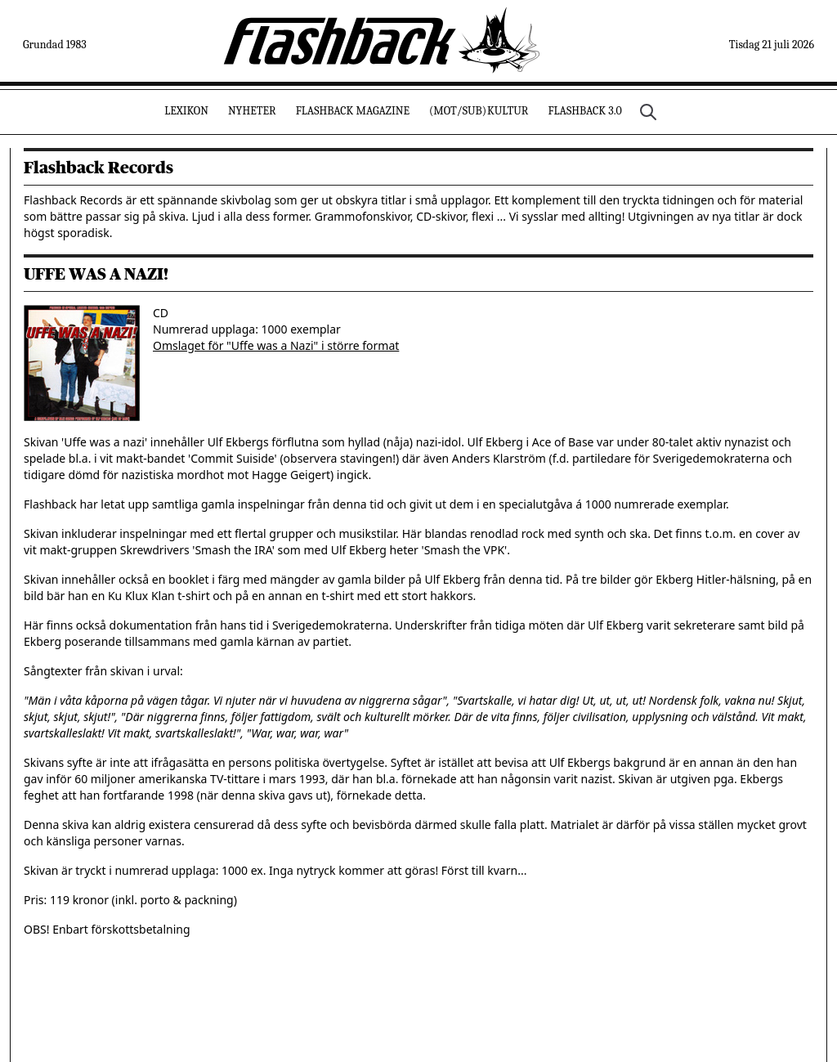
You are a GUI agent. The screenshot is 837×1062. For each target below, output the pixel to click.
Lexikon (186, 111)
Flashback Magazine (353, 111)
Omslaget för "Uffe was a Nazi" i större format (276, 345)
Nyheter (252, 111)
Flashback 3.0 (584, 111)
